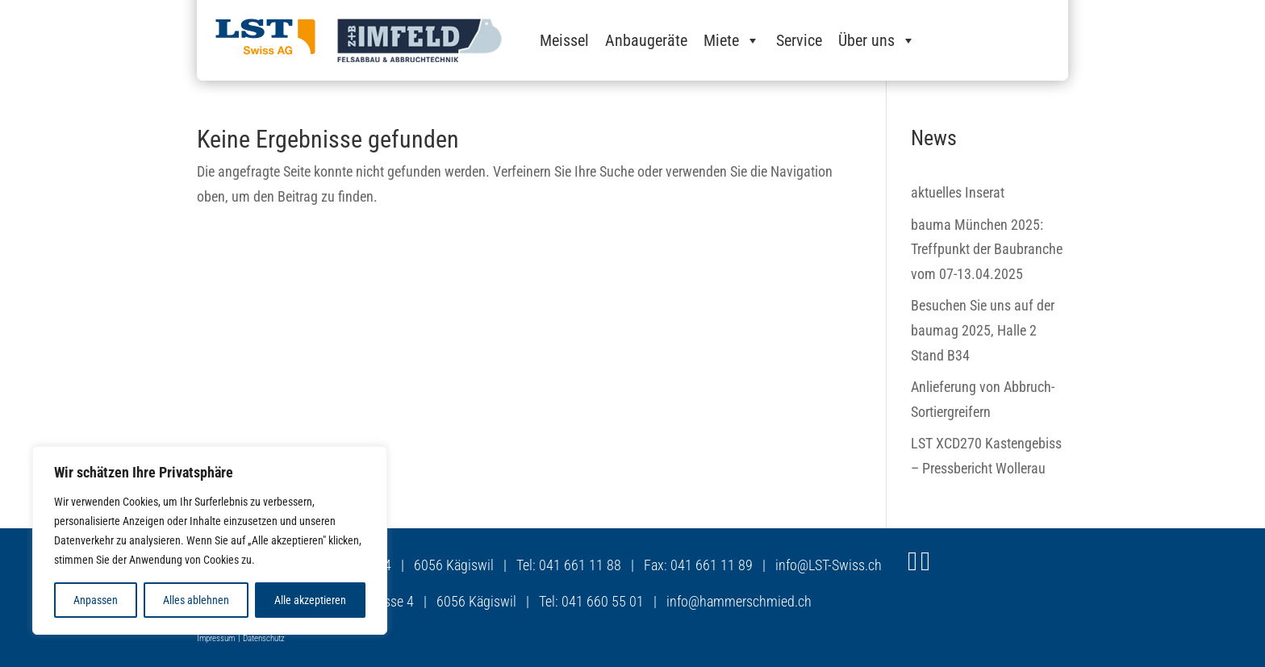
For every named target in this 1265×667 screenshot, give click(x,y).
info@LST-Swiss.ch (828, 565)
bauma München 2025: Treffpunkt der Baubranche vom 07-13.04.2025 (987, 249)
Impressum (216, 638)
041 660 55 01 (603, 601)
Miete (731, 40)
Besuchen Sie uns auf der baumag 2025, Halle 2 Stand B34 (982, 330)
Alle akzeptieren (310, 600)
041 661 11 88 (580, 565)
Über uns (877, 40)
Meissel (564, 40)
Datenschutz (264, 638)
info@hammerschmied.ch (739, 601)
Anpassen (95, 600)
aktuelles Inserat (957, 192)
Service (799, 40)
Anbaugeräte (646, 40)
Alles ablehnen (196, 600)
